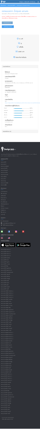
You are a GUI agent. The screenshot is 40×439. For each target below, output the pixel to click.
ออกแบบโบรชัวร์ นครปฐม (6, 403)
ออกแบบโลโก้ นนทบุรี (5, 287)
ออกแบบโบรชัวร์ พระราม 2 (6, 374)
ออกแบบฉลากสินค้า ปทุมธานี (6, 316)
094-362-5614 (5, 221)
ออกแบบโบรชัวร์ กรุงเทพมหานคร (7, 397)
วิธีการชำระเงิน (4, 193)
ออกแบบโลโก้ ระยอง (5, 283)
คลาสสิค (5, 112)
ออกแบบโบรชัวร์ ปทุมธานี (6, 399)
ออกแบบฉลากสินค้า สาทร (6, 301)
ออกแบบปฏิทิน (4, 185)
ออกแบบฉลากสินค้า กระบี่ (6, 330)
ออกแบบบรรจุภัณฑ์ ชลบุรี (6, 364)
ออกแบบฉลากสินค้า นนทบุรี (6, 328)
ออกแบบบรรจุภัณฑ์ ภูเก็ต (6, 368)
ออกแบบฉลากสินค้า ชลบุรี (6, 322)
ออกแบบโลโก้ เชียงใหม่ (5, 276)
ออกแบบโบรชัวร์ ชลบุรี (5, 405)
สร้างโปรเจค (3, 200)
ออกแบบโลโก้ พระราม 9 (6, 256)
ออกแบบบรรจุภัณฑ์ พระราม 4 (7, 337)
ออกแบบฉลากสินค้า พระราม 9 (7, 297)
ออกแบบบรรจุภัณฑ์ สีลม (6, 349)
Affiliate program (4, 208)
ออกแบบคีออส (4, 177)
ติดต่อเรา (2, 206)
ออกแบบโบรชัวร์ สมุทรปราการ (7, 395)
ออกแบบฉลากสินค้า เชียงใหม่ (6, 318)
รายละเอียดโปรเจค (6, 66)
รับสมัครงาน (3, 210)
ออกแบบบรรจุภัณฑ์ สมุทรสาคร (7, 351)
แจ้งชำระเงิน (3, 196)
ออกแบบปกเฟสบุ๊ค (4, 183)
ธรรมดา (5, 108)
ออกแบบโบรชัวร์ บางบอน (6, 388)
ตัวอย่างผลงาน (4, 198)
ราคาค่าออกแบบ (4, 191)
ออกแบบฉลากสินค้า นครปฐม (6, 320)
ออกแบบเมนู (3, 181)
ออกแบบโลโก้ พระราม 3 (6, 251)
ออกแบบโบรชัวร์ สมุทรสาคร (6, 393)
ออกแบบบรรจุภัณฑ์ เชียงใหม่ (6, 359)
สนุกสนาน (6, 110)
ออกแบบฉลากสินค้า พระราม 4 (7, 295)
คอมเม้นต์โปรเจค (7, 131)
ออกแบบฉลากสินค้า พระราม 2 (7, 291)
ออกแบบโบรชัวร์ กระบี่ (5, 413)
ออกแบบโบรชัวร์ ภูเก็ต (5, 409)
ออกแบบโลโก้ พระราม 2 (6, 249)
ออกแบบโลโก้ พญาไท (5, 262)
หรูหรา (31, 115)
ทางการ (31, 110)
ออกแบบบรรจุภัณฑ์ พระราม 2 (7, 332)
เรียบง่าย (5, 115)
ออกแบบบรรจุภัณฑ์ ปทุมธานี (6, 357)
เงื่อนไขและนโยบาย (5, 204)
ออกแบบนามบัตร (4, 172)
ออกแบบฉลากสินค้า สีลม (6, 308)
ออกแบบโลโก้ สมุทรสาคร (6, 268)
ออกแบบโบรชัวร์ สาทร (5, 384)
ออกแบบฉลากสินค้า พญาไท (6, 303)
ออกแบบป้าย (3, 179)
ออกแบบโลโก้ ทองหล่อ (5, 258)
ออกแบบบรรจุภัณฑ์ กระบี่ (6, 372)
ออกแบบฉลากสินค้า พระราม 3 (7, 293)
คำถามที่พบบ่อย (4, 202)
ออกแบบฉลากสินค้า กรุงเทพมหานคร (8, 314)
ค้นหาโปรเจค (3, 5)
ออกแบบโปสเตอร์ (4, 170)
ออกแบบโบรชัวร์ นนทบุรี (6, 411)
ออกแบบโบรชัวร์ (4, 168)
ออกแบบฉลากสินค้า (11, 5)
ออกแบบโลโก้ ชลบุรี (5, 281)
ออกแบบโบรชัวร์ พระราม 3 (6, 376)
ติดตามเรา (3, 228)
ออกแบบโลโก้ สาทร (5, 260)
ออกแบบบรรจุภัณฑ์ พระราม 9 (7, 339)
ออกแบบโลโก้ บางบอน (5, 264)
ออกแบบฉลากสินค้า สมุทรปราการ (7, 312)
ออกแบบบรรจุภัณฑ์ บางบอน (6, 347)
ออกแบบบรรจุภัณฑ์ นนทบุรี (6, 370)
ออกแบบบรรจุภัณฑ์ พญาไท (6, 345)
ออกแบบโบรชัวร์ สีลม (5, 391)
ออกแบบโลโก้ (3, 162)
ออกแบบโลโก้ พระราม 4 (6, 254)
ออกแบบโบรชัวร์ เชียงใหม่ (6, 401)
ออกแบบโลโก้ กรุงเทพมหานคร (7, 272)
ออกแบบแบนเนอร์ (4, 174)
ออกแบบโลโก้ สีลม (4, 266)
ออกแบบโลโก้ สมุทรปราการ (6, 270)
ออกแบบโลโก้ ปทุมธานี (5, 274)
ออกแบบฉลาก (3, 164)
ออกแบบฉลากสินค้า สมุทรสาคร (7, 310)
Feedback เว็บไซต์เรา (5, 241)
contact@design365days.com (9, 223)
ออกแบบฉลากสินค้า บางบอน (6, 305)
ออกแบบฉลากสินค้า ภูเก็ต (6, 326)
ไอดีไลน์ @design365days (7, 225)
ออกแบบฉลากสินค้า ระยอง (6, 324)
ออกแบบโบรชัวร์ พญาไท (6, 386)
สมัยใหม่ (31, 112)
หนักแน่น (31, 117)
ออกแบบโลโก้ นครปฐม (5, 278)
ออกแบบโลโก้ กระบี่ (5, 289)
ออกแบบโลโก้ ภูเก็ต (5, 285)
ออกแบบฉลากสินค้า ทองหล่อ (6, 299)
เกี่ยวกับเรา (4, 188)
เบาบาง (5, 117)
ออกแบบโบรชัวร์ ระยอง (5, 407)
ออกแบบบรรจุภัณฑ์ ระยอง (6, 366)
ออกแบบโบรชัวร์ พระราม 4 (6, 378)
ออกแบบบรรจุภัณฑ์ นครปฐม (6, 361)
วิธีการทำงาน (3, 212)
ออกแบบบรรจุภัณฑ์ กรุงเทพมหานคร (8, 355)
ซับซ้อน (31, 108)
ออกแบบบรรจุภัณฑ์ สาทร (6, 343)
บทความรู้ (3, 214)
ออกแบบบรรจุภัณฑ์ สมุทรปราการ (7, 353)
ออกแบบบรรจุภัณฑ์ (5, 166)
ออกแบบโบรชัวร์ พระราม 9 (6, 380)
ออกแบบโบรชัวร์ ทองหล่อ (6, 382)
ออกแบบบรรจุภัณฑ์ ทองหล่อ (6, 341)
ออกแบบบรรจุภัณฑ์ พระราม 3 (7, 334)
